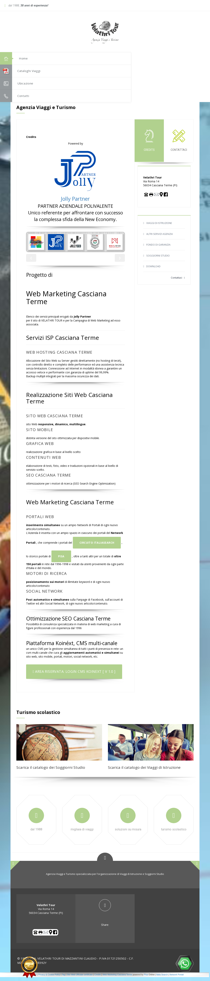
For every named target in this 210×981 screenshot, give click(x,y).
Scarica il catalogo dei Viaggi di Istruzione (144, 771)
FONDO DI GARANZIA (158, 248)
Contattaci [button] (178, 281)
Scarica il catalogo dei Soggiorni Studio (50, 771)
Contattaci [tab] (179, 144)
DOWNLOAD (153, 270)
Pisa (61, 560)
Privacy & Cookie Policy (49, 978)
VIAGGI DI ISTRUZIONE (159, 227)
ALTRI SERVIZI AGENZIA (159, 238)
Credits (97, 978)
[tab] (104, 917)
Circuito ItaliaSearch (96, 546)
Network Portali (176, 978)
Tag (63, 978)
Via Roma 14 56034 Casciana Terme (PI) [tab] (46, 913)
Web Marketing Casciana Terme (117, 978)
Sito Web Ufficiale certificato (80, 978)
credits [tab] (149, 144)
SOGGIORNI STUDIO (158, 259)
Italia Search (162, 978)
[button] (188, 36)
